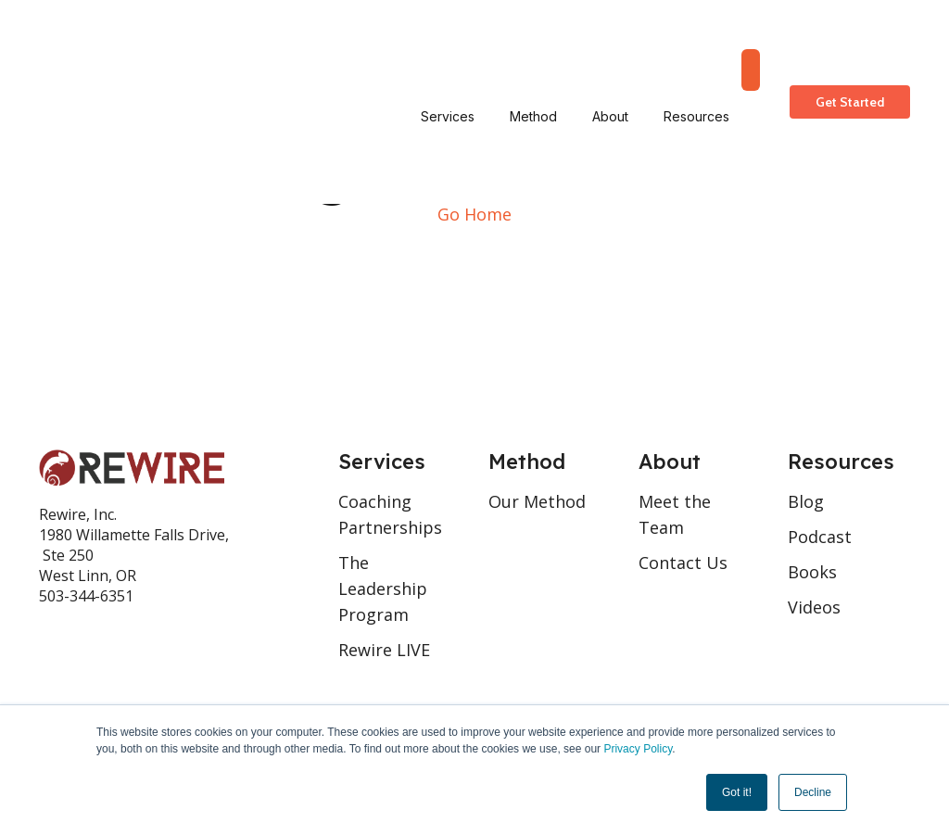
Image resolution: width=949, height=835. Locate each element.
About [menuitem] (610, 42)
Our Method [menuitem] (537, 501)
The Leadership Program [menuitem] (382, 588)
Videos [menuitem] (814, 607)
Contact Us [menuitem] (683, 562)
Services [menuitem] (447, 42)
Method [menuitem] (533, 42)
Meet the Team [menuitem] (675, 514)
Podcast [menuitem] (820, 536)
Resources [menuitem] (696, 42)
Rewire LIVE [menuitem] (384, 650)
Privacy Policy (637, 748)
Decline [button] (812, 792)
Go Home (474, 214)
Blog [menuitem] (806, 501)
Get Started (850, 41)
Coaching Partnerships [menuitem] (390, 514)
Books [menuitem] (812, 572)
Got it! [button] (737, 792)
